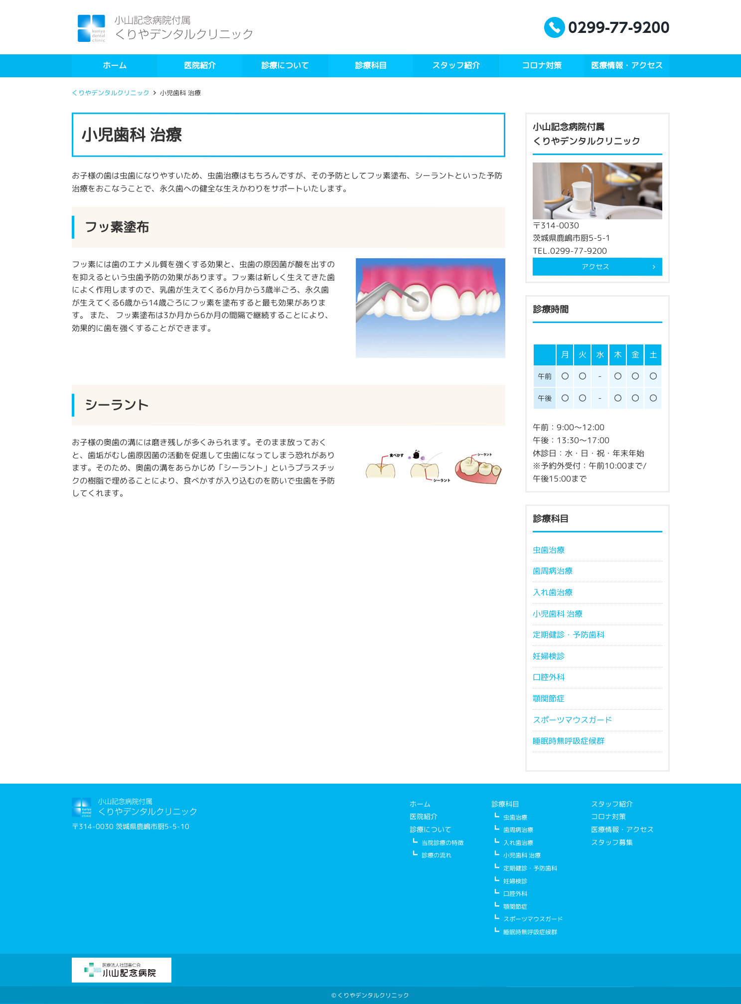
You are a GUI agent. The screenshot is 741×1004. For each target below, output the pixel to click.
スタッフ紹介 (456, 65)
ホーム (114, 65)
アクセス (595, 266)
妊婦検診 (548, 656)
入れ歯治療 (552, 592)
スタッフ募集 (611, 841)
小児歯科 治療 (557, 613)
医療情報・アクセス (627, 65)
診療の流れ (436, 855)
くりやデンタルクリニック (110, 92)
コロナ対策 (541, 65)
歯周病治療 (552, 570)
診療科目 (370, 65)
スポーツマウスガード (572, 719)
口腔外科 (548, 676)
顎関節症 (548, 698)
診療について (285, 65)
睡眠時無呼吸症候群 (568, 740)
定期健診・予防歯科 (568, 634)
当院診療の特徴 (442, 842)
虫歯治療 (548, 549)
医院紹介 (200, 65)
